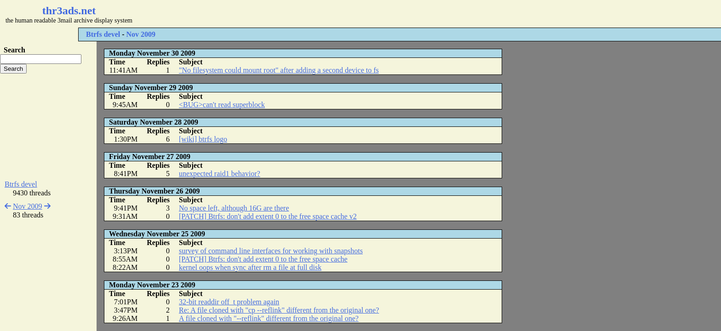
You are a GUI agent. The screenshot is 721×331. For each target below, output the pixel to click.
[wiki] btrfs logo (203, 139)
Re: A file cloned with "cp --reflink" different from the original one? (279, 310)
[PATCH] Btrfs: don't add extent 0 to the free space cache (263, 259)
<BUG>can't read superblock (222, 104)
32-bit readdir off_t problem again (229, 302)
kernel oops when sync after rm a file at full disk (250, 267)
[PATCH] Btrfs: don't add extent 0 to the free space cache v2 (268, 216)
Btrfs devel (103, 34)
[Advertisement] (274, 14)
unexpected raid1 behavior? (219, 173)
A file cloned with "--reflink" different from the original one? (269, 318)
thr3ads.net (69, 11)
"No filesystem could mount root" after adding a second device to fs (279, 70)
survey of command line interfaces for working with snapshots (271, 251)
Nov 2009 (141, 34)
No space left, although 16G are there (234, 208)
